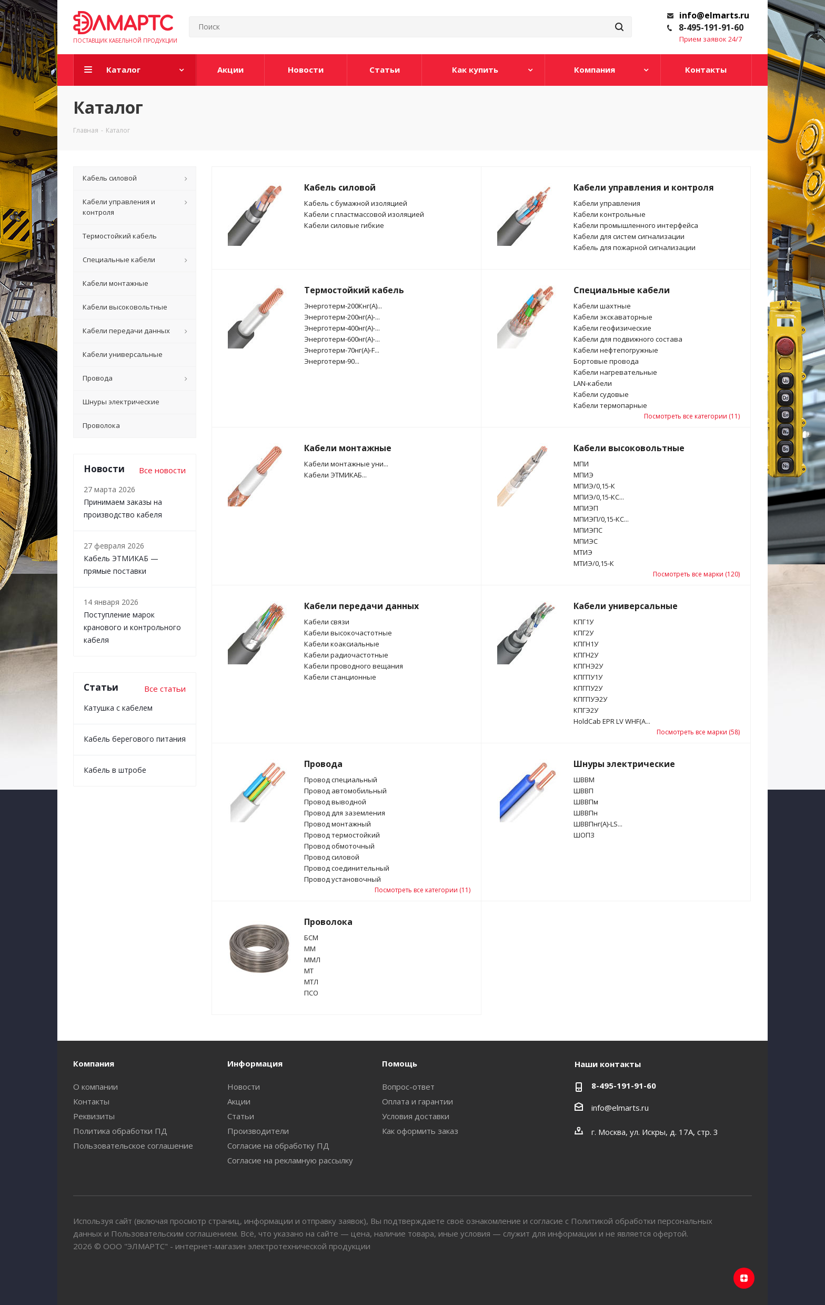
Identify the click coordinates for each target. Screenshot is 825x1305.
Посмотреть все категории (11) (692, 416)
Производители (258, 1130)
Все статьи (165, 688)
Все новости (162, 470)
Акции (238, 1101)
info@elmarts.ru (714, 15)
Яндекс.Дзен (743, 1278)
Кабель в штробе (115, 770)
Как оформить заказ (420, 1130)
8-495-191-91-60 (711, 27)
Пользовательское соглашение (133, 1145)
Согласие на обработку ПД (278, 1145)
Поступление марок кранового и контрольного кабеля (132, 627)
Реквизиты (94, 1116)
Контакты (91, 1101)
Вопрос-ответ (408, 1086)
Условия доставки (415, 1116)
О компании (95, 1086)
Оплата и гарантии (417, 1101)
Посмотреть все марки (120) (696, 574)
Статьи (240, 1116)
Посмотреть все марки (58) (698, 732)
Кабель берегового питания (135, 739)
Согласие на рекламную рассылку (290, 1160)
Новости (243, 1086)
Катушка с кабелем (118, 708)
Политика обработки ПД (120, 1130)
